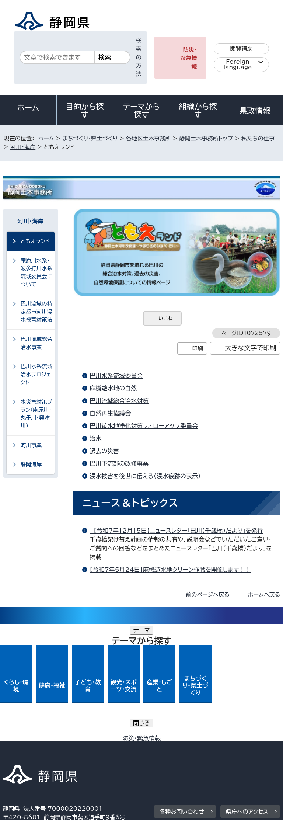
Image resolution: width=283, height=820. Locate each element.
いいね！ (167, 318)
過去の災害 (104, 451)
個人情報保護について (119, 740)
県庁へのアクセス (247, 694)
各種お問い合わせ (182, 694)
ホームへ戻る (264, 594)
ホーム (28, 108)
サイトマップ (24, 757)
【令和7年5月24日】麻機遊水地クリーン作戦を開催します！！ (170, 570)
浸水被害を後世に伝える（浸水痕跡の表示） (145, 476)
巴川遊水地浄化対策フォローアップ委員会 (144, 426)
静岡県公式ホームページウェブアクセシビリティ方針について (83, 748)
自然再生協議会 (110, 413)
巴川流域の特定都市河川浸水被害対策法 (36, 311)
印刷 (197, 348)
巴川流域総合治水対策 (119, 401)
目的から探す (85, 110)
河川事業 (31, 445)
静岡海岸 (31, 464)
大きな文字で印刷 (250, 348)
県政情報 (254, 111)
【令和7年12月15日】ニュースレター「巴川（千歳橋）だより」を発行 (176, 531)
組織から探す (198, 110)
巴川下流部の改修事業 (119, 463)
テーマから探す (141, 110)
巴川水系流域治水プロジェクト (36, 374)
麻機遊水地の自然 (113, 388)
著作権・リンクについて (37, 740)
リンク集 (194, 748)
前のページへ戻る (208, 594)
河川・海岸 (22, 147)
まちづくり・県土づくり (90, 138)
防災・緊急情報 (188, 58)
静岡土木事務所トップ (206, 138)
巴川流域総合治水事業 (36, 343)
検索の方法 (139, 57)
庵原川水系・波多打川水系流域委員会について (36, 272)
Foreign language (238, 64)
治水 (95, 438)
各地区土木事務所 (148, 138)
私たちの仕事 (258, 138)
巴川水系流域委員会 (116, 376)
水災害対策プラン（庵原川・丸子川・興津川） (36, 413)
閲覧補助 (241, 48)
